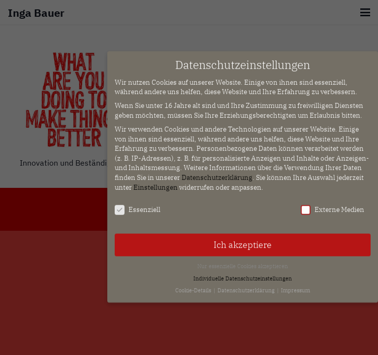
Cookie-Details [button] (194, 286)
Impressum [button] (295, 286)
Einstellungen (155, 182)
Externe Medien (332, 205)
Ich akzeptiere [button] (243, 240)
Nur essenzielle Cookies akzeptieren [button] (242, 261)
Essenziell (137, 205)
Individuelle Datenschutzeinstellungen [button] (242, 273)
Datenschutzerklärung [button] (247, 286)
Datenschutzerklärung (217, 173)
